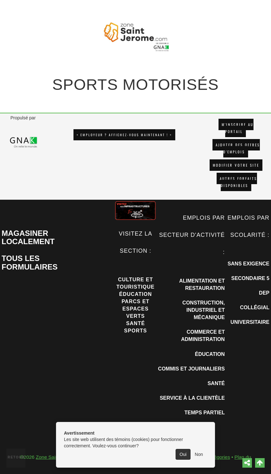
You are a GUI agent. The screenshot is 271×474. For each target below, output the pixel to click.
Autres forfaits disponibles (238, 182)
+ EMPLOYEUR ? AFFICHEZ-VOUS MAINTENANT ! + (124, 134)
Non (199, 454)
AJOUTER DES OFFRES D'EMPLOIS (238, 148)
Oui (183, 454)
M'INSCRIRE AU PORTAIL (238, 128)
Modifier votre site (236, 165)
